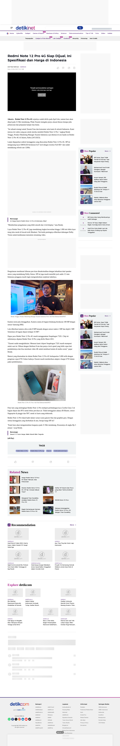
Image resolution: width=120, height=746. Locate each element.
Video (103, 33)
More (73, 525)
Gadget (27, 33)
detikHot (37, 717)
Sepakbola (38, 722)
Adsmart (64, 712)
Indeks (110, 33)
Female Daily (102, 720)
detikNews (38, 707)
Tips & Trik (89, 33)
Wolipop (50, 715)
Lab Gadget (57, 37)
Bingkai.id (65, 725)
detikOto (37, 725)
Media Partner (84, 717)
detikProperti (39, 728)
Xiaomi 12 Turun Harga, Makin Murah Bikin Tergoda (27, 434)
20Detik (50, 720)
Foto (97, 33)
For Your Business (67, 733)
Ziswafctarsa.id (66, 728)
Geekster (67, 37)
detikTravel (51, 707)
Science (63, 33)
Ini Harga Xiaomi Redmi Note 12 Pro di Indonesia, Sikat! (28, 221)
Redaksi (82, 707)
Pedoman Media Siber (86, 709)
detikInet (37, 715)
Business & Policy (52, 33)
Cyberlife (19, 33)
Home (12, 33)
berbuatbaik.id (66, 707)
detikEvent (65, 715)
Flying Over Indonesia (68, 730)
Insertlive (101, 715)
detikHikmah (51, 725)
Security (75, 38)
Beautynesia (101, 717)
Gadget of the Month (44, 37)
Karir (81, 712)
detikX (49, 717)
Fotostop (84, 38)
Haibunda (101, 712)
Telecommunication (76, 33)
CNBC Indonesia (103, 709)
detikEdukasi (39, 709)
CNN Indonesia (102, 707)
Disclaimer (83, 725)
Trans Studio (66, 722)
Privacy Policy (84, 722)
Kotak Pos (83, 715)
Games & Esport (39, 32)
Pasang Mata (66, 709)
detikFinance (39, 712)
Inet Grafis (93, 38)
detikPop (50, 728)
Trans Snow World (67, 720)
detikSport (38, 720)
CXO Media (101, 722)
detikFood (51, 709)
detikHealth (51, 712)
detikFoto (50, 722)
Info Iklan (82, 720)
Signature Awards (67, 717)
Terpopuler (29, 38)
